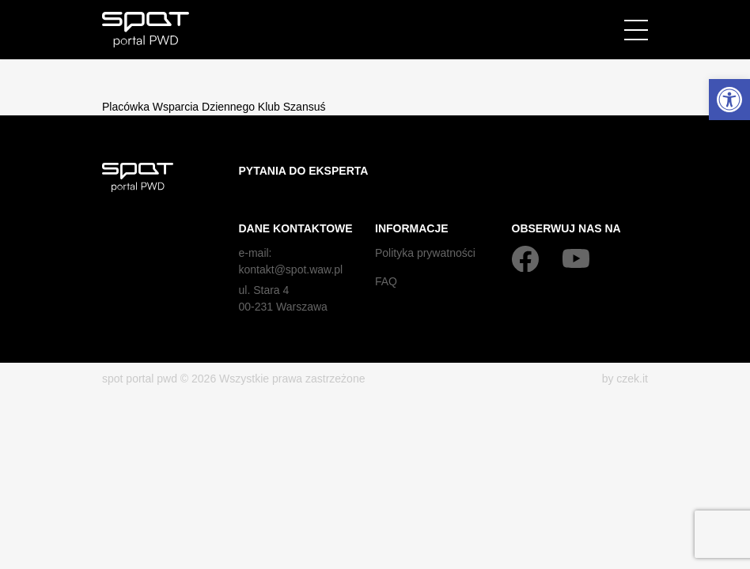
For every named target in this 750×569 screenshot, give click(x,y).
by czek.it (625, 378)
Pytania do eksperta (304, 170)
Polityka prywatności (425, 253)
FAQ (386, 281)
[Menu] (636, 30)
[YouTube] (575, 258)
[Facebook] (525, 258)
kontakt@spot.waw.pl (291, 269)
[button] (729, 99)
